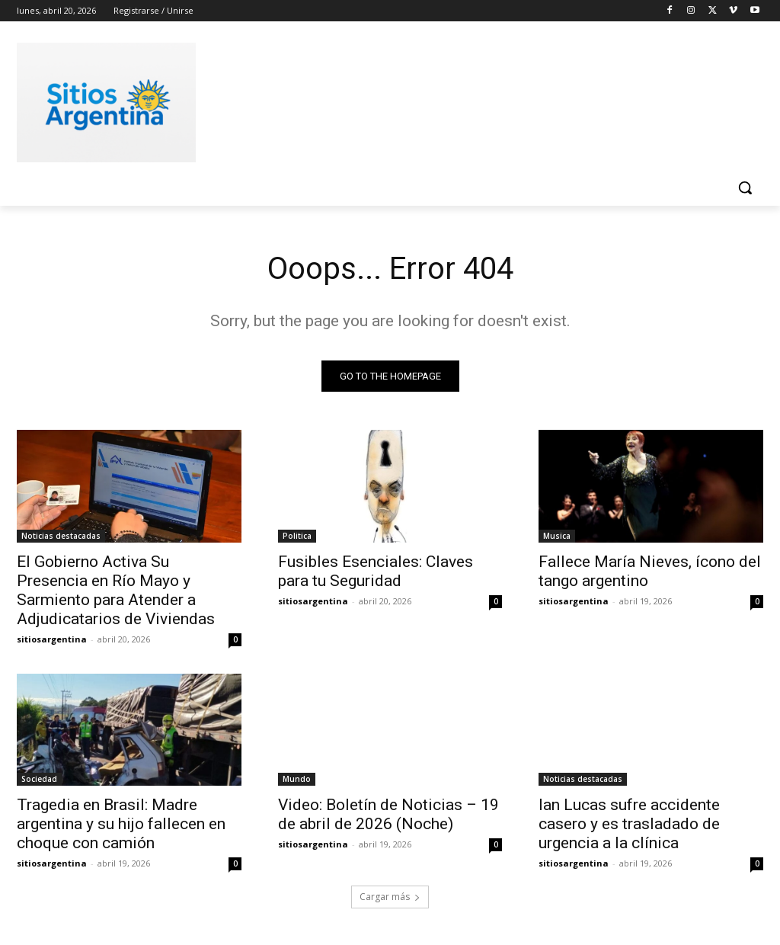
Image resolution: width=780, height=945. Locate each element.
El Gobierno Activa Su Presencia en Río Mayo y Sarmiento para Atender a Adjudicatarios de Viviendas (116, 589)
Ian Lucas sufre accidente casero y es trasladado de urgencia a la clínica (629, 824)
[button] (745, 187)
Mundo (297, 779)
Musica (557, 535)
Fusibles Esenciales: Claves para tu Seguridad (375, 570)
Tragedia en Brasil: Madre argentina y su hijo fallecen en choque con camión (121, 824)
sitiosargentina (52, 638)
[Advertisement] (374, 100)
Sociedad (39, 779)
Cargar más (390, 896)
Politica (297, 535)
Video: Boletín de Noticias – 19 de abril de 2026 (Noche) (388, 814)
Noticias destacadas (61, 535)
